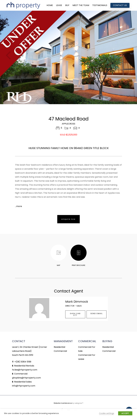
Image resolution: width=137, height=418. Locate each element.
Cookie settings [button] (106, 413)
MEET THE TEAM (81, 5)
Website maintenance (63, 403)
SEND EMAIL (96, 313)
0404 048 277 (75, 314)
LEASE (59, 5)
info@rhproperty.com (23, 385)
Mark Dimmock (76, 302)
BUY (67, 5)
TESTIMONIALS (99, 5)
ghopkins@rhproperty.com (26, 377)
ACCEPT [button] (125, 413)
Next (129, 57)
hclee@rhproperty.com (24, 369)
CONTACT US (120, 5)
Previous (8, 57)
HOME (50, 5)
